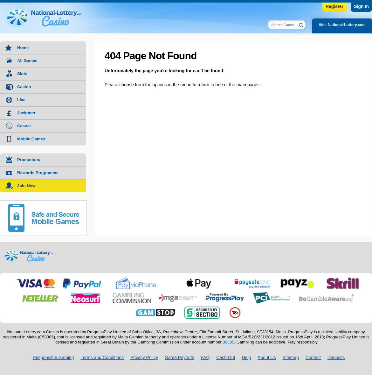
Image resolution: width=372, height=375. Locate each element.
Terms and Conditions (102, 357)
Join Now (26, 185)
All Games (27, 60)
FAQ (205, 357)
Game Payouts (179, 357)
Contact (313, 357)
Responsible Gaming (53, 357)
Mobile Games (31, 139)
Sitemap (290, 357)
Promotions (28, 159)
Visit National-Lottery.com (342, 25)
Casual (24, 126)
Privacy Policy (144, 357)
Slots (22, 73)
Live (21, 99)
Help (246, 357)
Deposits (336, 357)
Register (334, 6)
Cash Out (225, 357)
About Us (267, 357)
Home (23, 47)
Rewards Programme (38, 172)
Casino (24, 86)
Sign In (361, 6)
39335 (228, 342)
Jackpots (26, 112)
